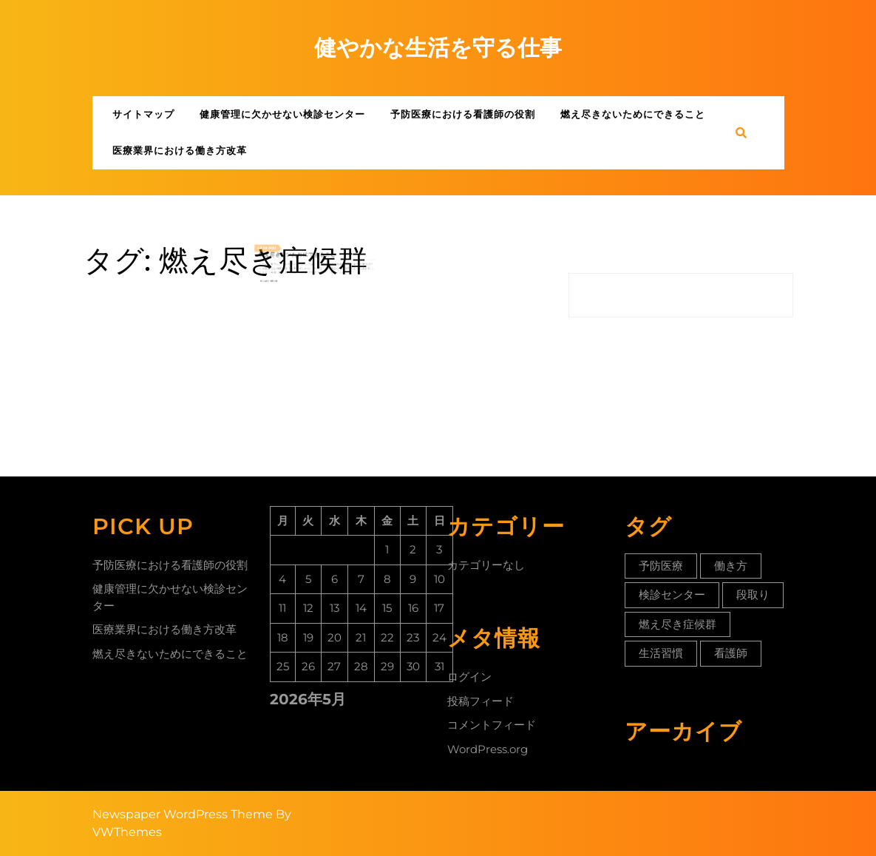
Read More (283, 274)
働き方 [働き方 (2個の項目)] (730, 566)
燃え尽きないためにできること (632, 114)
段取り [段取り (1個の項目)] (753, 594)
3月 (276, 250)
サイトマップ (143, 114)
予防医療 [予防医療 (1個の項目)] (661, 566)
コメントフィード (491, 725)
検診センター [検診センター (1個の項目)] (672, 594)
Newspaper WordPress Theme (182, 814)
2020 (285, 250)
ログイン (469, 677)
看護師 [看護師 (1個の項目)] (730, 653)
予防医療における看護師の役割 (462, 114)
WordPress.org (487, 749)
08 (279, 250)
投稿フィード (480, 701)
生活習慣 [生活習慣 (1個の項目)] (661, 653)
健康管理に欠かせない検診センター (282, 114)
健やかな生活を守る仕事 (438, 47)
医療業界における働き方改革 (179, 150)
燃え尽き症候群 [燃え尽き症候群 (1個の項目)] (677, 624)
